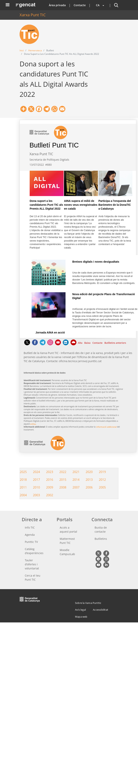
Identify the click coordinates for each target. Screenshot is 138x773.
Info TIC (30, 527)
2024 (36, 472)
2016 (49, 479)
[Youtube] (58, 344)
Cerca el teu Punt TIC (32, 577)
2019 (102, 472)
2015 (62, 479)
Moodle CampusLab (67, 552)
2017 (36, 479)
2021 (75, 472)
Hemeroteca (35, 50)
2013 (89, 479)
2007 (75, 487)
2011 (23, 487)
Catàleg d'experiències (34, 551)
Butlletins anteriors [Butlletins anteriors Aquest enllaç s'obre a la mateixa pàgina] (115, 343)
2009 (49, 487)
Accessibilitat (100, 609)
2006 (89, 487)
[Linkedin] (66, 344)
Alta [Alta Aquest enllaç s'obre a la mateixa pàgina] (80, 343)
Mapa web (81, 616)
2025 (23, 472)
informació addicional (106, 426)
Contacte (80, 5)
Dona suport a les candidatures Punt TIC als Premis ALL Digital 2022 (46, 204)
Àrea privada (57, 5)
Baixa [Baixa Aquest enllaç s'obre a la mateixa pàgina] (87, 343)
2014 (75, 479)
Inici (22, 50)
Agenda (30, 534)
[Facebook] (35, 344)
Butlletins (101, 539)
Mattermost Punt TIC (67, 541)
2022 (62, 472)
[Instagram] (50, 344)
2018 (23, 479)
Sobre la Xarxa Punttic (88, 603)
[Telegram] (43, 344)
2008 (62, 487)
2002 (49, 495)
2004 (23, 495)
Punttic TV (31, 542)
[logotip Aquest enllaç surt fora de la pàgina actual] (44, 449)
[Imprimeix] (74, 344)
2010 (36, 487)
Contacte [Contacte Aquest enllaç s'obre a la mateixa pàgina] (97, 343)
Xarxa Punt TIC (33, 14)
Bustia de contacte (101, 529)
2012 (102, 479)
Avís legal (80, 609)
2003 (36, 495)
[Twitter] (27, 344)
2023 (49, 472)
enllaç (33, 423)
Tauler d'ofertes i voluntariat (32, 564)
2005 (102, 487)
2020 (89, 472)
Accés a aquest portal (68, 529)
